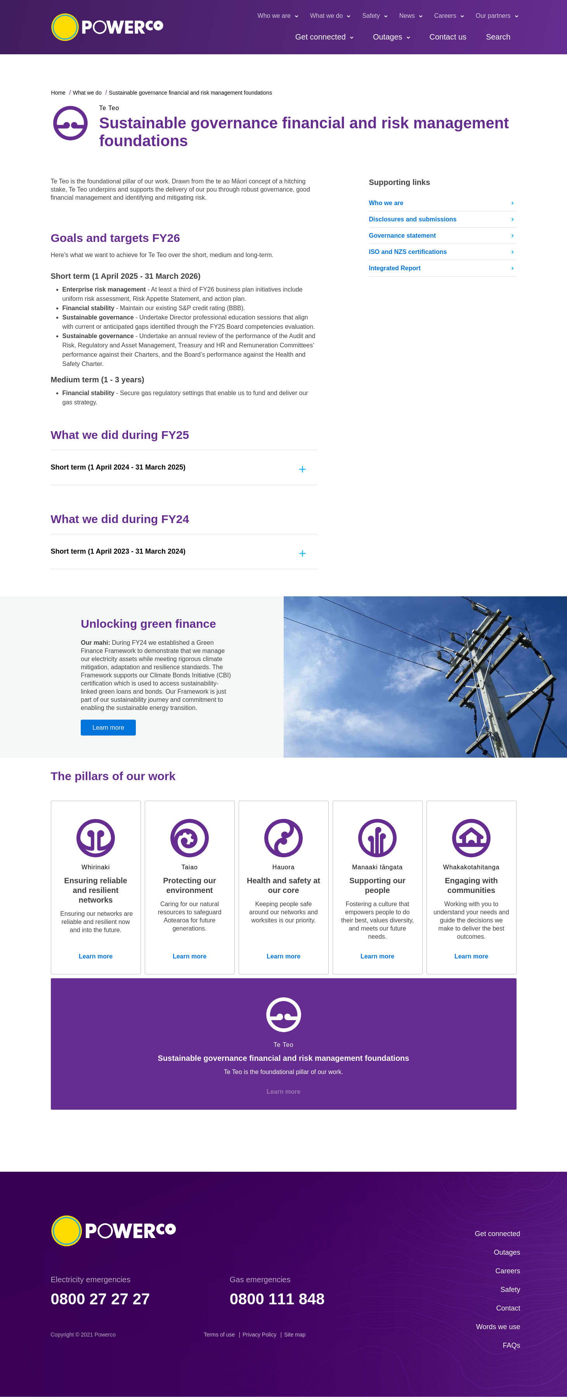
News (407, 15)
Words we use (498, 1327)
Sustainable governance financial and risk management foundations (190, 93)
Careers (445, 15)
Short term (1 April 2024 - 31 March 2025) (118, 467)
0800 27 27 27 (100, 1298)
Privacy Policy (259, 1334)
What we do (326, 15)
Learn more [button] (108, 727)
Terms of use (219, 1334)
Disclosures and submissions (413, 219)
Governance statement (402, 235)
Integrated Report (395, 268)
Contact (508, 1308)
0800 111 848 (277, 1298)
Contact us (448, 37)
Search (498, 37)
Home (58, 93)
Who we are (274, 15)
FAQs (511, 1345)
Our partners (493, 15)
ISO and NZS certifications (408, 252)
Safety (371, 15)
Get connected (320, 37)
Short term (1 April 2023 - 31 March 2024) (118, 551)
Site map (294, 1334)
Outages (387, 37)
